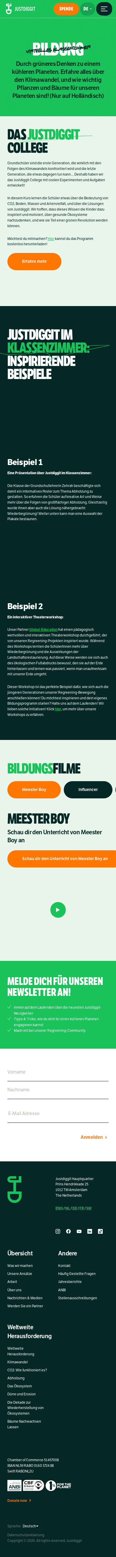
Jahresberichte (70, 1282)
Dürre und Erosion (21, 1394)
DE (74, 1208)
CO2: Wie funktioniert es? (27, 1370)
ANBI (62, 1290)
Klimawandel (17, 1362)
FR (81, 1208)
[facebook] (68, 1231)
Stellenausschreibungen (77, 1298)
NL (67, 1208)
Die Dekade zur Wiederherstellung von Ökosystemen (25, 1408)
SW (89, 1208)
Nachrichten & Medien (25, 1298)
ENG (59, 1208)
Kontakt (64, 1266)
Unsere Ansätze (19, 1274)
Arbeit (12, 1282)
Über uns (14, 1290)
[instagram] (57, 1231)
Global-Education (43, 633)
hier (58, 712)
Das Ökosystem (19, 1386)
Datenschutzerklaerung (25, 1535)
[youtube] (79, 1231)
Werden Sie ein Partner (25, 1306)
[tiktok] (100, 1231)
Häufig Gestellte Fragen (77, 1274)
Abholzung (15, 1378)
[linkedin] (89, 1231)
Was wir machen (20, 1266)
